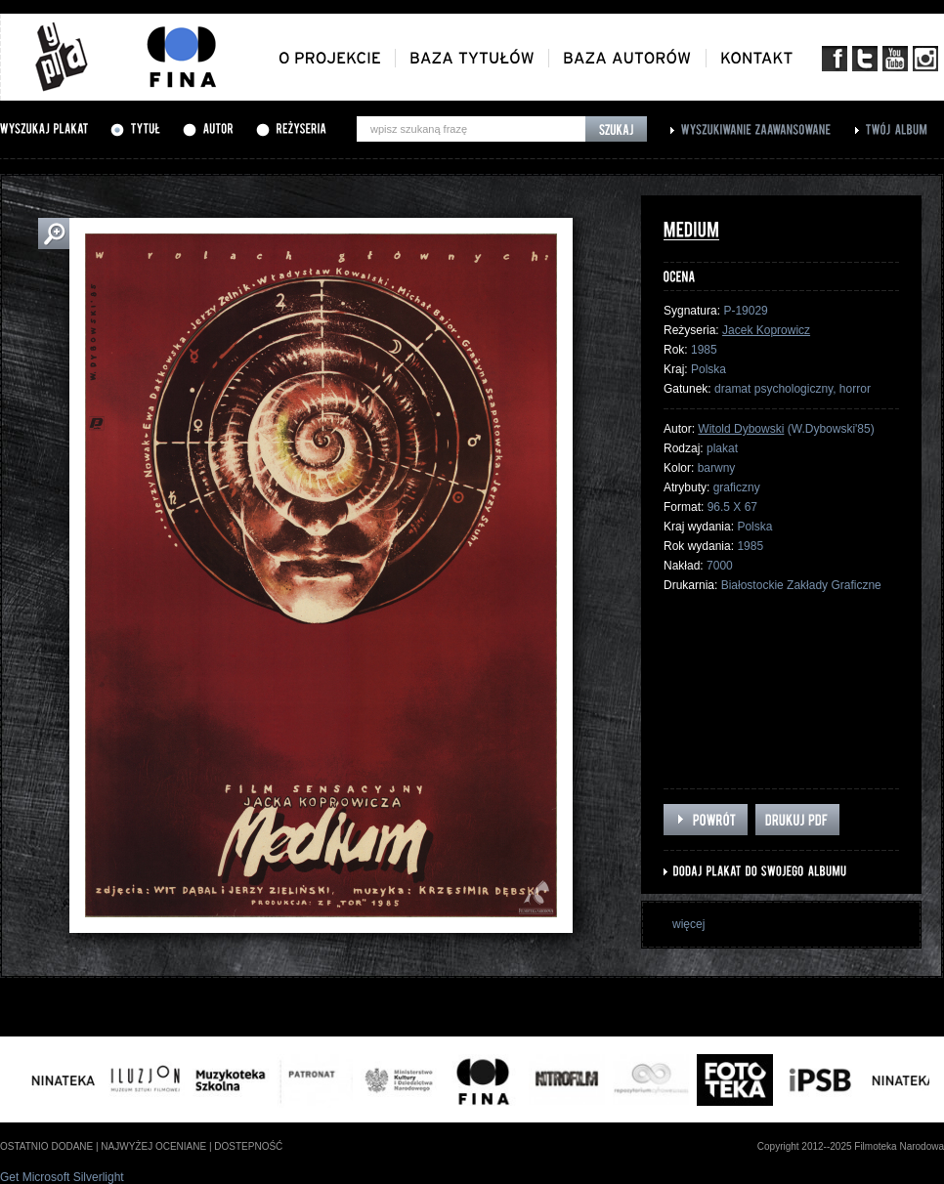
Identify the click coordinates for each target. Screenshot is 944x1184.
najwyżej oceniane (153, 1146)
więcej (688, 924)
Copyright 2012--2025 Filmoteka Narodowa (850, 1146)
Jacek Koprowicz (766, 330)
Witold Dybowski (741, 429)
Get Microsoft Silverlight (62, 1177)
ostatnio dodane (46, 1146)
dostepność (248, 1146)
